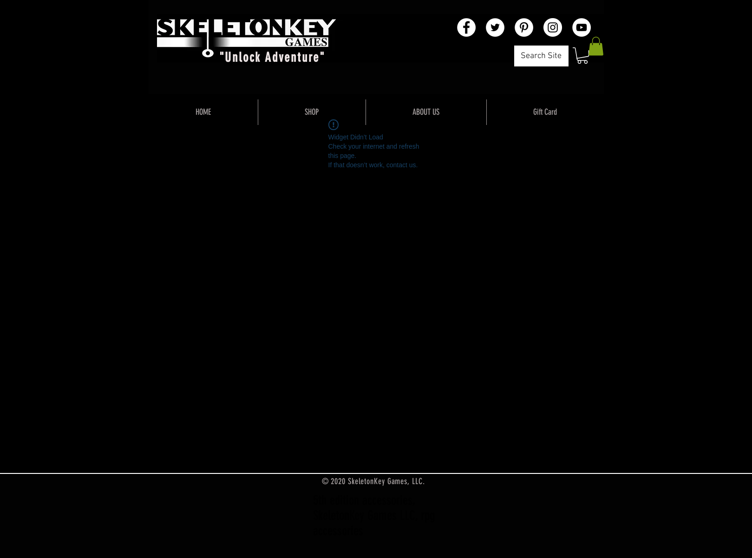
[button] (582, 55)
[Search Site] (541, 56)
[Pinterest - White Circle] (524, 27)
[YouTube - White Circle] (581, 27)
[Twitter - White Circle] (495, 27)
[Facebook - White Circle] (466, 27)
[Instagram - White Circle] (552, 27)
